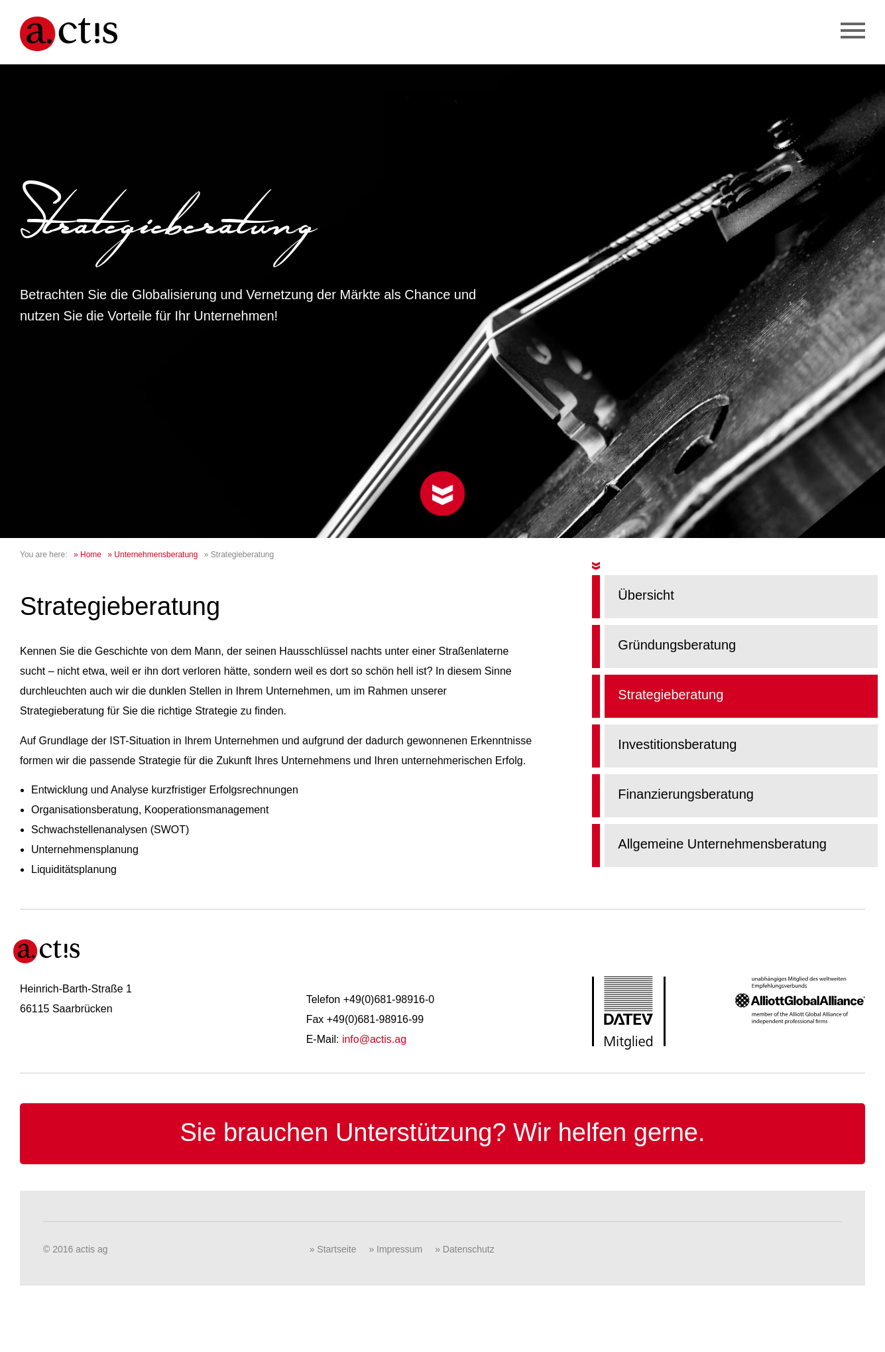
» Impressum (395, 1249)
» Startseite (333, 1249)
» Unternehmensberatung (152, 554)
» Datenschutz (465, 1249)
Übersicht (646, 595)
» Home (87, 554)
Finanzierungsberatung (686, 794)
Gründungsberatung (677, 645)
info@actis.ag (374, 1039)
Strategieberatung (670, 694)
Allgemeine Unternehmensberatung (722, 844)
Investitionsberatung (677, 744)
